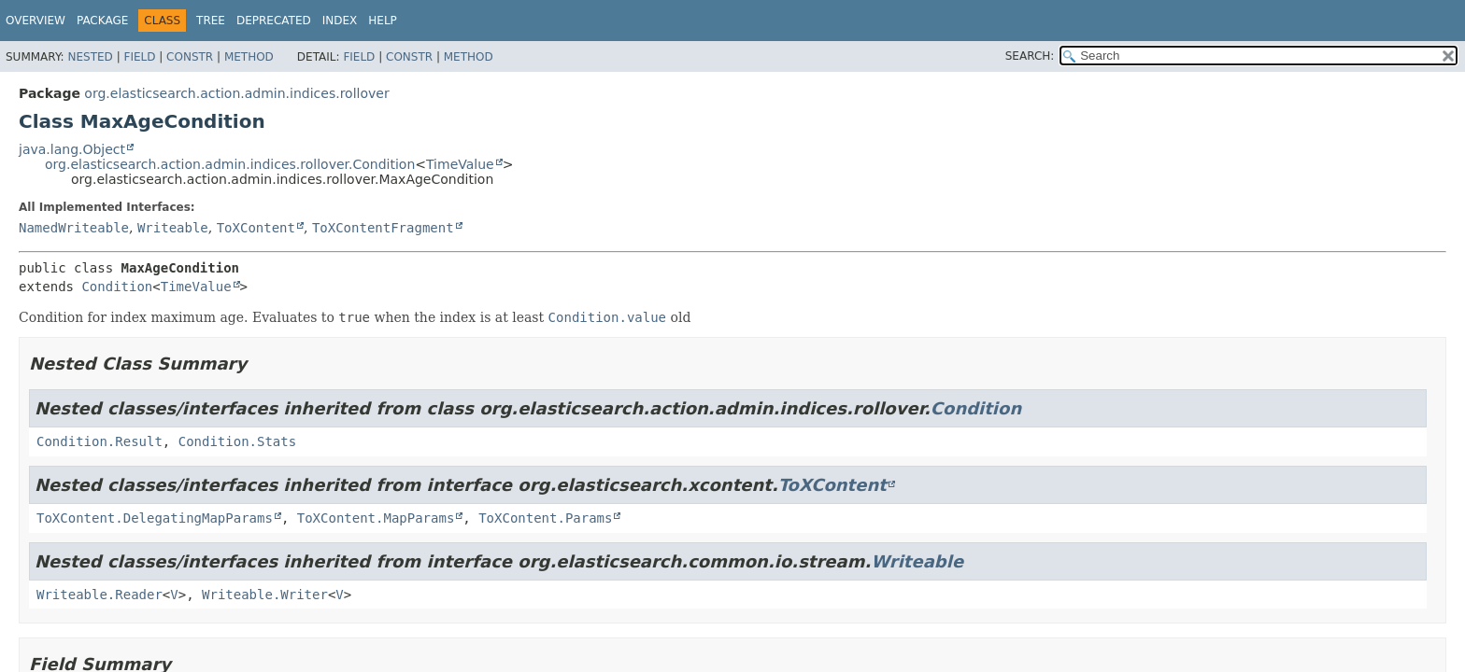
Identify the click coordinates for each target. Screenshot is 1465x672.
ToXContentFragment (383, 227)
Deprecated (273, 20)
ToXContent (256, 227)
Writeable (172, 227)
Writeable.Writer (265, 594)
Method (249, 56)
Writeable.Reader (99, 594)
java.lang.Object (72, 149)
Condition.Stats (237, 441)
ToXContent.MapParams (376, 518)
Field (139, 56)
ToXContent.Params (545, 518)
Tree (210, 20)
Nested (89, 56)
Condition (116, 286)
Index (340, 20)
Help (382, 20)
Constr (189, 56)
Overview (35, 20)
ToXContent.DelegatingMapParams (154, 518)
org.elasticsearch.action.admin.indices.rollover (236, 93)
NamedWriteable (74, 227)
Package (102, 20)
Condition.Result (99, 441)
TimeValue (460, 164)
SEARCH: (1030, 56)
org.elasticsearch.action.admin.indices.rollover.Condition (230, 164)
